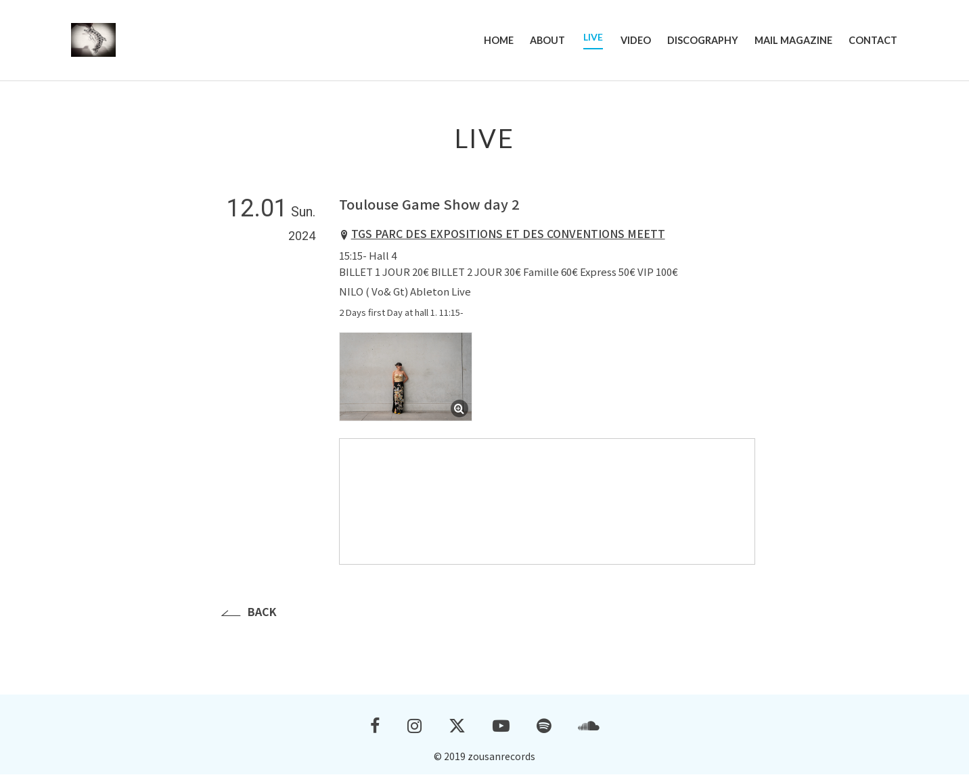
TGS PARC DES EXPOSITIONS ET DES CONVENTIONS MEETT (508, 234)
